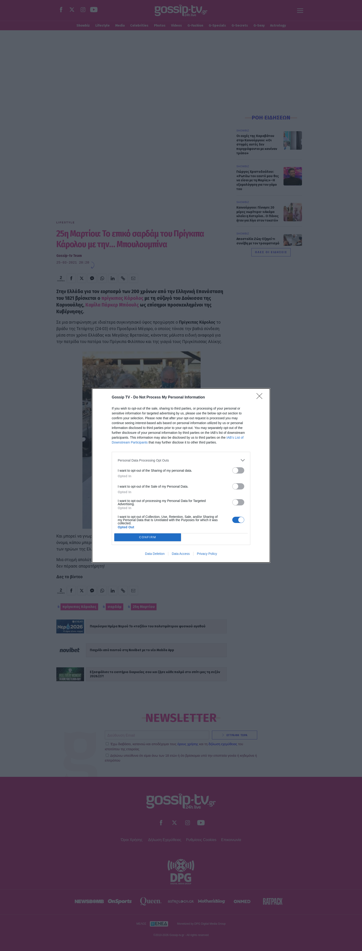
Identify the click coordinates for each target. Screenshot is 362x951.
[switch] (238, 470)
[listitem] (181, 460)
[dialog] (181, 475)
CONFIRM (147, 537)
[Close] (260, 397)
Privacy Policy (207, 554)
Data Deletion (155, 554)
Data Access (181, 554)
